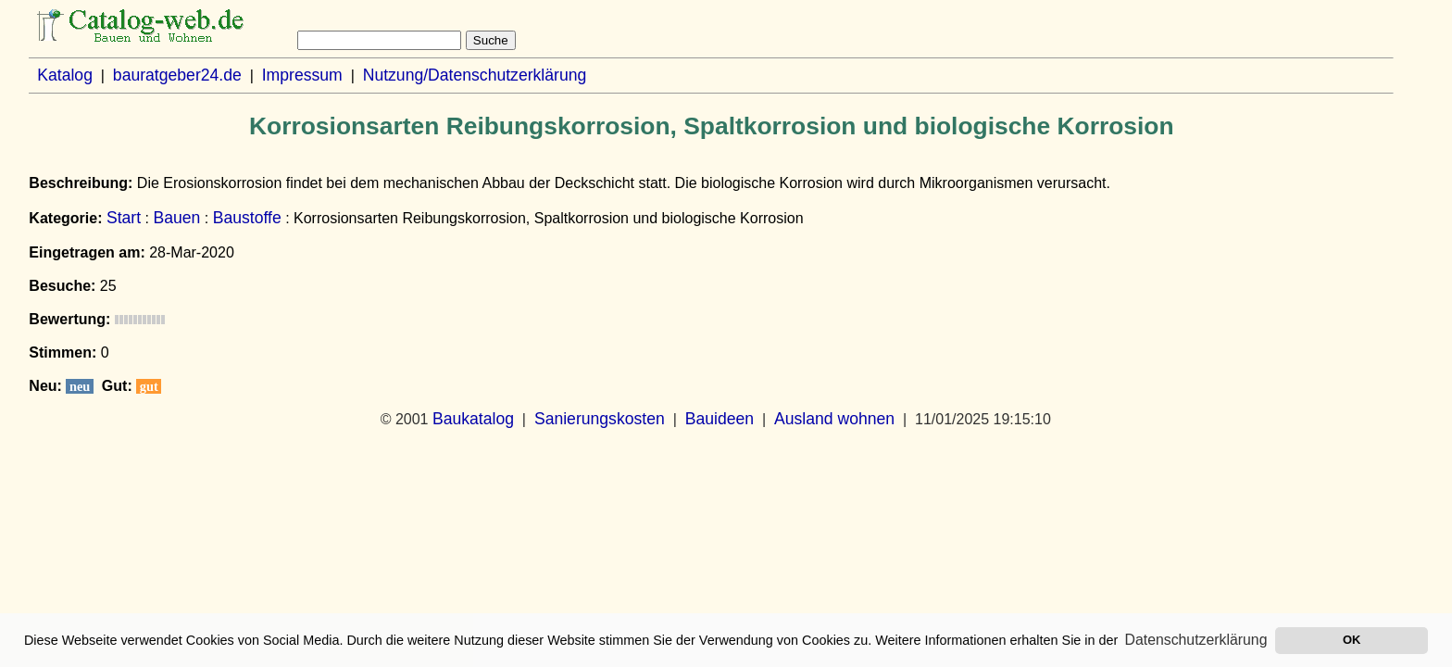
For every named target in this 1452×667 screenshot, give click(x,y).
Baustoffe (247, 217)
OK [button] (1351, 640)
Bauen (176, 217)
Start (123, 217)
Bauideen (719, 418)
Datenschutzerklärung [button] (1196, 640)
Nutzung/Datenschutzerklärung (475, 75)
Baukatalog (473, 418)
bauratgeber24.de (177, 75)
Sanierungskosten (599, 418)
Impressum (302, 75)
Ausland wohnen (834, 418)
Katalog (65, 75)
